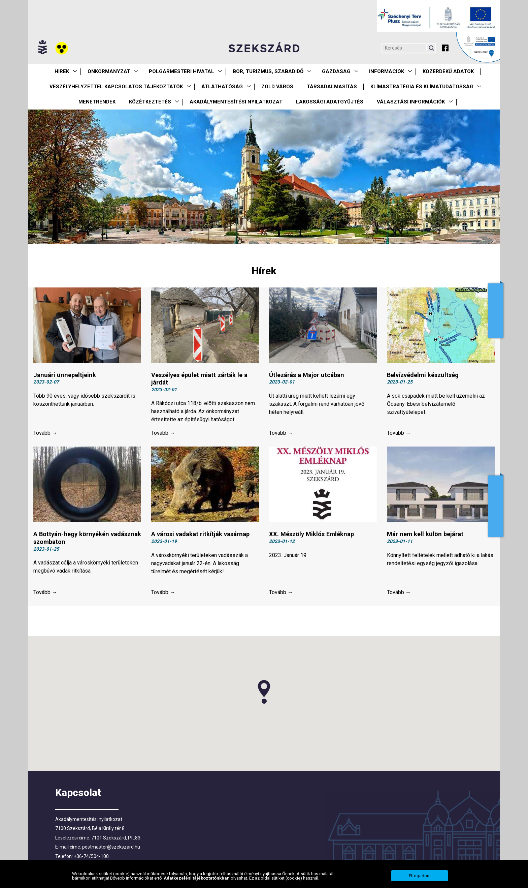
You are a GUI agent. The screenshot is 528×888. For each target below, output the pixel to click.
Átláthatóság (222, 87)
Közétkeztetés (150, 102)
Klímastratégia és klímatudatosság (421, 87)
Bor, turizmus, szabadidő (268, 71)
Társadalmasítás (332, 87)
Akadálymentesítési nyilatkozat (236, 102)
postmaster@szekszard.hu (111, 851)
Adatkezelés (495, 506)
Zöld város (277, 87)
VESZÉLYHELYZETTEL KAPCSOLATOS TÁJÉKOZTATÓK (116, 87)
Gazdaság (336, 71)
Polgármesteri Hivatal (181, 71)
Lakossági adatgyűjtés (329, 102)
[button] (264, 696)
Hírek (62, 71)
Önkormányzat (109, 71)
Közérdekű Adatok (448, 71)
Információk (386, 71)
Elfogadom (420, 875)
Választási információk (411, 102)
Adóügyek (495, 310)
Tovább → (45, 435)
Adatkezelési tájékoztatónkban (197, 878)
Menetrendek (97, 102)
